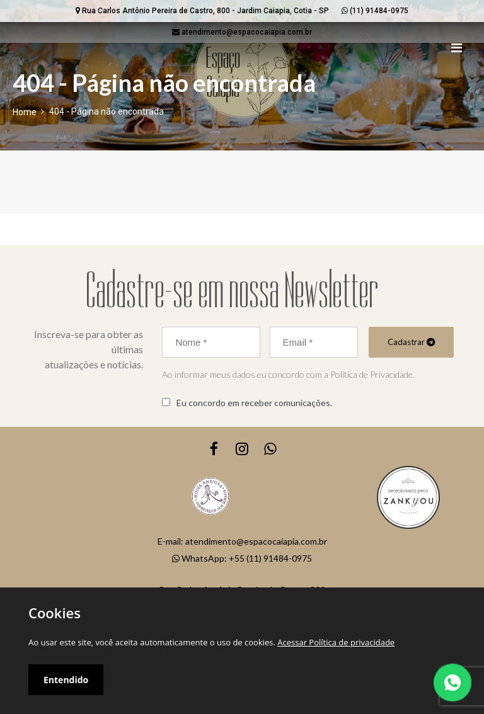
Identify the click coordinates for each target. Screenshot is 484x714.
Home (25, 112)
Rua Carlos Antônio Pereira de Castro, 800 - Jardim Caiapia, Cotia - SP (202, 10)
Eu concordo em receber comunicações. (254, 402)
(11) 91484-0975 (375, 10)
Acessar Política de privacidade (336, 642)
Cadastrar (411, 342)
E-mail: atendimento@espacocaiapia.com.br (242, 541)
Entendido (65, 680)
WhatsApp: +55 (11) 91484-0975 (242, 558)
